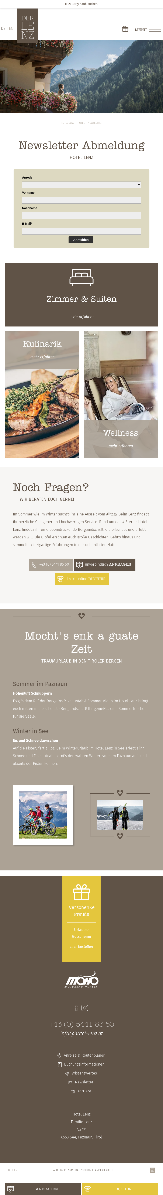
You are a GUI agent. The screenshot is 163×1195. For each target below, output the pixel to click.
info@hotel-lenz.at (81, 1034)
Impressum (66, 1170)
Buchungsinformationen (84, 1065)
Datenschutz (83, 1170)
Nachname (29, 208)
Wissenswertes (84, 1074)
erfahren (81, 317)
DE (3, 29)
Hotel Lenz (67, 123)
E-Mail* (27, 223)
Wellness (120, 433)
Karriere (84, 1091)
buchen (123, 1189)
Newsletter (95, 123)
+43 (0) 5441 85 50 (54, 565)
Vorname (28, 192)
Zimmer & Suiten (81, 299)
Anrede (27, 177)
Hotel (81, 123)
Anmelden (81, 239)
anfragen (47, 1189)
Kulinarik (42, 344)
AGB (55, 1170)
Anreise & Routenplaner (84, 1056)
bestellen (81, 947)
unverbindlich (108, 565)
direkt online (85, 579)
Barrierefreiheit (104, 1170)
